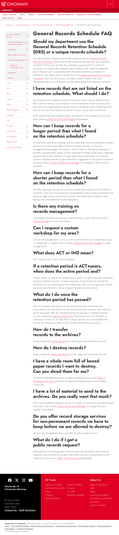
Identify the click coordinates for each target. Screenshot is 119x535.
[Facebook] (10, 480)
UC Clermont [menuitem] (17, 136)
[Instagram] (23, 480)
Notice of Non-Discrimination (42, 526)
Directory (94, 501)
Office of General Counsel (70, 458)
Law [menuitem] (8, 120)
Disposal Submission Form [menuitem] (17, 66)
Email (48, 491)
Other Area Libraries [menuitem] (14, 147)
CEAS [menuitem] (17, 88)
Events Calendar (98, 505)
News (92, 491)
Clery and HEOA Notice (20, 526)
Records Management (64, 25)
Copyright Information (24, 529)
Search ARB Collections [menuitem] (17, 55)
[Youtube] (31, 480)
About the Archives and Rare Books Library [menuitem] (18, 43)
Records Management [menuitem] (18, 60)
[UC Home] (14, 4)
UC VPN (71, 491)
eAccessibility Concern (87, 526)
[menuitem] (9, 14)
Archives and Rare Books (43, 25)
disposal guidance (59, 354)
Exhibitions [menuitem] (12, 73)
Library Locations (23, 25)
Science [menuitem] (17, 126)
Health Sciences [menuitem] (17, 110)
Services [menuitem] (18, 78)
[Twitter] (17, 480)
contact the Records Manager (60, 119)
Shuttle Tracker (74, 484)
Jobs (92, 488)
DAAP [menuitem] (17, 104)
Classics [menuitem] (17, 99)
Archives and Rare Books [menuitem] (17, 35)
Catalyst (49, 495)
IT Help (70, 488)
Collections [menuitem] (18, 49)
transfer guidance (59, 341)
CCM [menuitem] (17, 83)
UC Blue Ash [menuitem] (17, 131)
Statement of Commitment (65, 526)
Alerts (7, 526)
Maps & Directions (99, 484)
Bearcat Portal (52, 498)
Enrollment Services (55, 488)
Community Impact (99, 495)
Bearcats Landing (75, 495)
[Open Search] (110, 4)
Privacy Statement (104, 526)
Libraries (9, 25)
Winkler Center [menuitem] (12, 142)
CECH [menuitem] (17, 94)
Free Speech (10, 529)
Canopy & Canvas (53, 484)
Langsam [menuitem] (10, 115)
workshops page (41, 221)
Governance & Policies (101, 498)
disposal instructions (63, 316)
